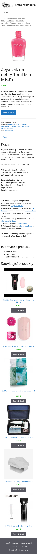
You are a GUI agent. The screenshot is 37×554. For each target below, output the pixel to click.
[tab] (18, 137)
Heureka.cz (11, 18)
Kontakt (25, 546)
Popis (5, 137)
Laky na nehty (25, 126)
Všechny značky (14, 546)
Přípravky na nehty (16, 23)
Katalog (15, 543)
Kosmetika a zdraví (14, 126)
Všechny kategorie (26, 543)
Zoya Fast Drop (26, 226)
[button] (32, 31)
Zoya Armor (22, 223)
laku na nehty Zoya (8, 221)
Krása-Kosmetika (25, 4)
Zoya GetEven (30, 211)
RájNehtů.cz (9, 130)
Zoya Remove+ (17, 206)
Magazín (7, 543)
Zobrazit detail (8, 113)
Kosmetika (10, 21)
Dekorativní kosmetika (14, 124)
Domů (3, 18)
